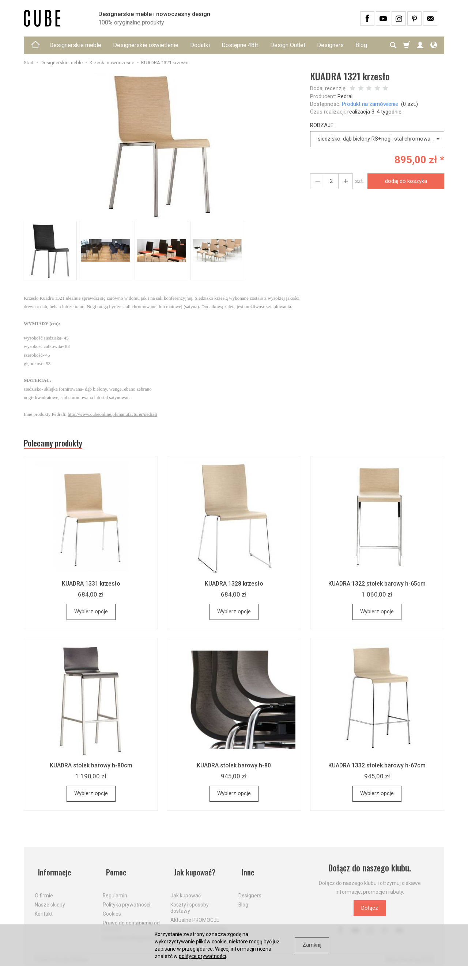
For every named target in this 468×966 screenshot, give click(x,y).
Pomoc (114, 870)
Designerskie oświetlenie (145, 45)
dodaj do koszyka (404, 181)
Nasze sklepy (50, 899)
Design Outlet (287, 45)
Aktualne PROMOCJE (194, 914)
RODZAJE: (322, 125)
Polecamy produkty (58, 444)
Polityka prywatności (126, 899)
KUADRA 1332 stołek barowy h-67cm (377, 767)
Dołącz (369, 910)
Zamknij (311, 945)
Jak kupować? (193, 870)
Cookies (112, 909)
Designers (330, 45)
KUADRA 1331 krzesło (91, 586)
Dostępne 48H (240, 45)
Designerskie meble (75, 45)
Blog (243, 899)
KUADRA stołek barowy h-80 (233, 767)
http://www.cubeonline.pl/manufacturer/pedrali (112, 414)
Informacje (52, 870)
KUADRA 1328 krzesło (234, 586)
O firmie (44, 890)
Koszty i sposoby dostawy (189, 903)
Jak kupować (185, 890)
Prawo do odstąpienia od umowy (131, 921)
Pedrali (345, 96)
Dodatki (200, 45)
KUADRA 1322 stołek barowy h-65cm (377, 586)
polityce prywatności (202, 956)
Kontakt (44, 909)
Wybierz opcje (91, 614)
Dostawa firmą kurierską (198, 924)
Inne (245, 870)
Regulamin (115, 890)
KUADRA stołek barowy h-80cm (91, 767)
